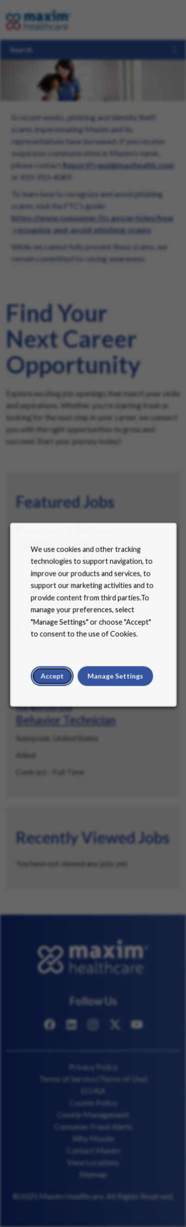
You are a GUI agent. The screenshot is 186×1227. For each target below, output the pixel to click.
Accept (53, 680)
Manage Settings (114, 680)
